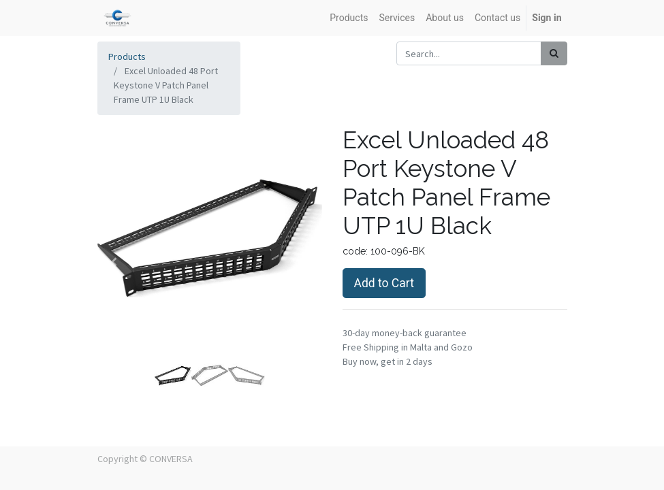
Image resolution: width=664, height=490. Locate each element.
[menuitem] (348, 18)
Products (127, 56)
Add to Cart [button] (384, 283)
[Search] (554, 53)
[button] (114, 262)
